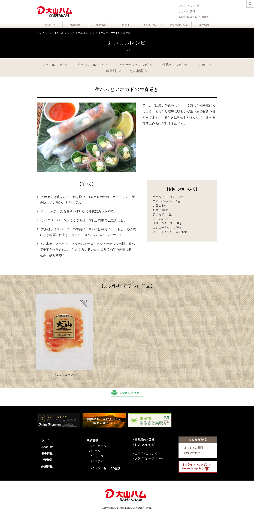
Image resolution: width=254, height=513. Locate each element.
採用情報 (204, 24)
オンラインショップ (189, 6)
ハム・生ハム (97, 446)
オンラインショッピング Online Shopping (196, 467)
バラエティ (96, 461)
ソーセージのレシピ (133, 65)
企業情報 (47, 459)
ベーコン (95, 451)
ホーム (45, 440)
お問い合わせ (192, 452)
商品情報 (101, 24)
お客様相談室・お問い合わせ (193, 16)
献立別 (111, 71)
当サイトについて (146, 453)
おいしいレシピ (153, 24)
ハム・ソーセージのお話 (104, 468)
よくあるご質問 (187, 11)
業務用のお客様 (178, 24)
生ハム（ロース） (85, 33)
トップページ (44, 33)
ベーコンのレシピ (90, 65)
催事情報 (75, 24)
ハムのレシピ (53, 65)
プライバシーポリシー (149, 458)
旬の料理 (136, 71)
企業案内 (127, 24)
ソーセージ (96, 456)
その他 (201, 65)
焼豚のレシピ (172, 65)
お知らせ (49, 24)
